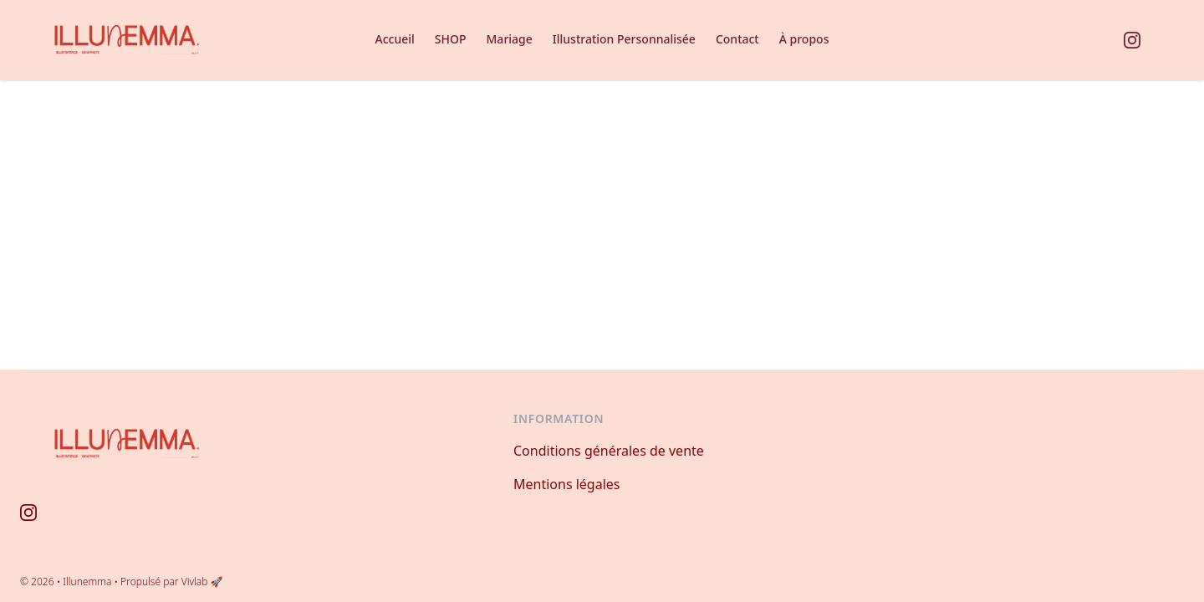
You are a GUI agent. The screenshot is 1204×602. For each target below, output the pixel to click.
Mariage (510, 39)
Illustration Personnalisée (624, 39)
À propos (804, 39)
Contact (737, 39)
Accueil (395, 39)
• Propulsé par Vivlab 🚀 (168, 581)
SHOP (451, 39)
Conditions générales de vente (608, 450)
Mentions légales (566, 484)
